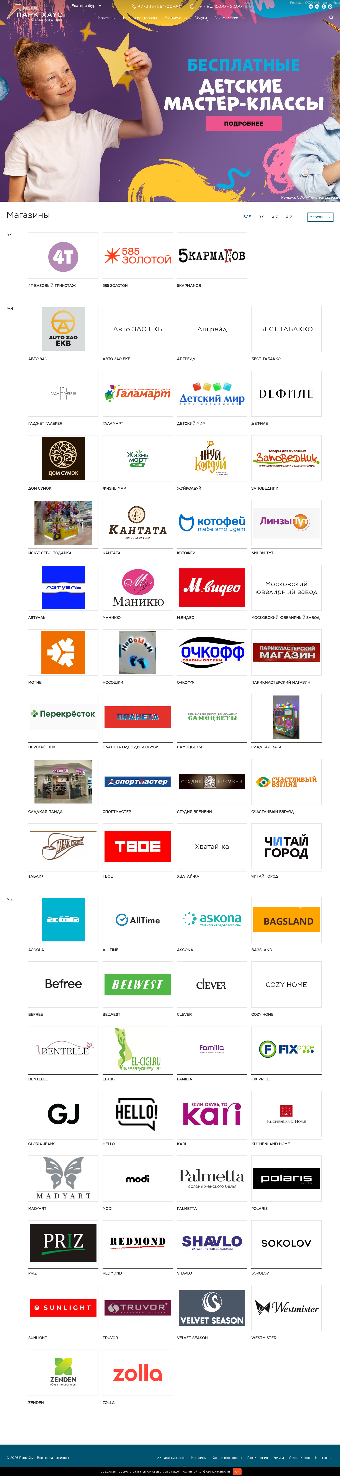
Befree (35, 1015)
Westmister (263, 1338)
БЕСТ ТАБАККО (266, 359)
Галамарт (113, 424)
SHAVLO (184, 1273)
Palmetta (187, 1209)
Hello (109, 1144)
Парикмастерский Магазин (280, 683)
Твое (108, 876)
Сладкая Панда (45, 812)
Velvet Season (192, 1338)
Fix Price (260, 1079)
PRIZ (32, 1273)
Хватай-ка (188, 876)
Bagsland (261, 950)
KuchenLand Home (270, 1144)
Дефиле (259, 424)
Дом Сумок (39, 488)
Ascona (185, 950)
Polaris (259, 1209)
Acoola (36, 950)
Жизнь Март (115, 488)
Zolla (109, 1403)
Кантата (112, 553)
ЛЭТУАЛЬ (36, 618)
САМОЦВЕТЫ (189, 747)
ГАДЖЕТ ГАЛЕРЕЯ (45, 424)
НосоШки (113, 683)
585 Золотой (115, 286)
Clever (184, 1015)
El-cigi (109, 1079)
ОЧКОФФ (185, 683)
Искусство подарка (50, 553)
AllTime (110, 950)
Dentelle (38, 1079)
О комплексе (226, 18)
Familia (184, 1079)
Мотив (35, 683)
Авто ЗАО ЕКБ (116, 359)
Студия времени (194, 812)
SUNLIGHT (37, 1338)
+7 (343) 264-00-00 (159, 6)
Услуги (201, 18)
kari (181, 1144)
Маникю (112, 618)
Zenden (36, 1403)
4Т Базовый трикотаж (52, 286)
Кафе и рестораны (140, 18)
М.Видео (185, 618)
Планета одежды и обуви (131, 747)
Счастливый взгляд (272, 812)
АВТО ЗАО (37, 359)
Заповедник (264, 488)
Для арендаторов (171, 1458)
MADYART (37, 1209)
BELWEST (111, 1015)
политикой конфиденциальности (206, 1471)
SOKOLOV (260, 1273)
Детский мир (191, 424)
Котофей (186, 553)
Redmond (112, 1273)
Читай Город (264, 876)
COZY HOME (262, 1015)
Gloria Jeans (41, 1144)
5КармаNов (189, 286)
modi (107, 1209)
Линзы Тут (262, 553)
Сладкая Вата (266, 747)
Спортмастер (117, 812)
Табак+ (35, 876)
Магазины (106, 18)
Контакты (323, 1458)
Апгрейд (186, 359)
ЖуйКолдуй (189, 488)
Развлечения (176, 18)
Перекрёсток (42, 747)
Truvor (110, 1338)
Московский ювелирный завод (285, 618)
